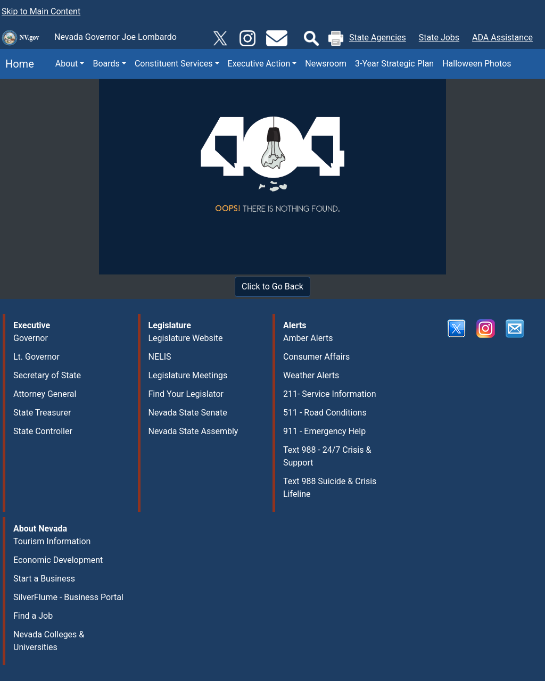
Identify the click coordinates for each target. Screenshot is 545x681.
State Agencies (377, 37)
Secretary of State (47, 375)
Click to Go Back (272, 286)
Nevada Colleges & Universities (48, 640)
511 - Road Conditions (325, 413)
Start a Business (44, 579)
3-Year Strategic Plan (394, 64)
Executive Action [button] (259, 64)
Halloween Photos (476, 64)
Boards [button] (106, 64)
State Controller (42, 431)
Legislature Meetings (188, 375)
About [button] (66, 64)
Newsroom (325, 64)
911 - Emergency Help (324, 431)
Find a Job (33, 616)
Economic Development (58, 560)
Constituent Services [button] (174, 64)
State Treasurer (42, 413)
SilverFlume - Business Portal (68, 597)
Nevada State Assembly (193, 431)
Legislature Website (185, 338)
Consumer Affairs (316, 357)
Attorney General (44, 394)
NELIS (159, 357)
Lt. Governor (36, 357)
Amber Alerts (308, 338)
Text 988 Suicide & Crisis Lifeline (329, 487)
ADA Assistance (502, 37)
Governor (30, 338)
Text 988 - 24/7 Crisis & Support (327, 456)
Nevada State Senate (187, 413)
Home (17, 63)
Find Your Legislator (186, 394)
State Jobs (439, 37)
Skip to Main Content (41, 11)
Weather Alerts (311, 375)
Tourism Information (51, 541)
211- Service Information (329, 394)
